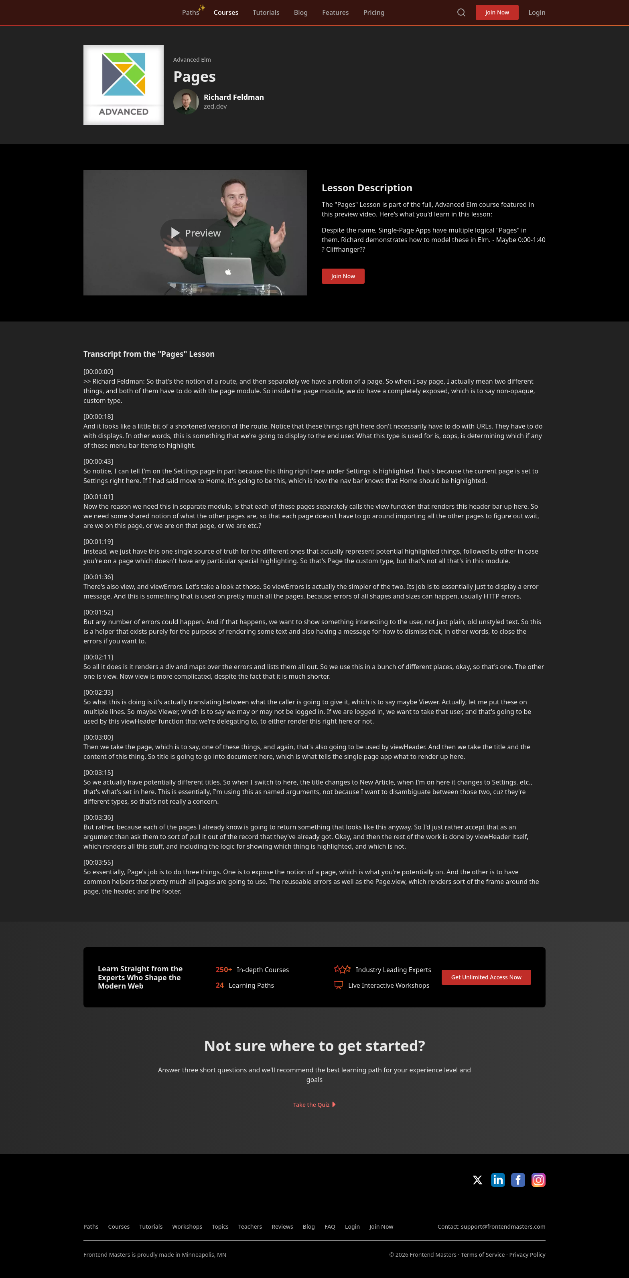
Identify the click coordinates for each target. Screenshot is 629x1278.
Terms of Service (483, 1254)
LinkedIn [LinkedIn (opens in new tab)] (498, 1180)
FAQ (330, 1226)
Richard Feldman (234, 97)
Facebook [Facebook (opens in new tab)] (518, 1180)
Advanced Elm (192, 59)
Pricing (374, 12)
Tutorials (266, 12)
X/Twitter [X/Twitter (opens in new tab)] (478, 1180)
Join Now (497, 12)
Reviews (282, 1226)
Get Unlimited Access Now (486, 977)
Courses (226, 12)
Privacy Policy (527, 1254)
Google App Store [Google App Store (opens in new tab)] (518, 1205)
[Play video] (195, 233)
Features (335, 12)
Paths (190, 12)
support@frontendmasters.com (503, 1226)
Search (461, 12)
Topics (220, 1226)
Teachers (250, 1226)
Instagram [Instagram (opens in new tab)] (539, 1180)
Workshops (187, 1226)
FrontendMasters (125, 11)
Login (537, 12)
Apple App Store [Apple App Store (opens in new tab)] (461, 1205)
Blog (301, 12)
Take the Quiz (311, 1104)
